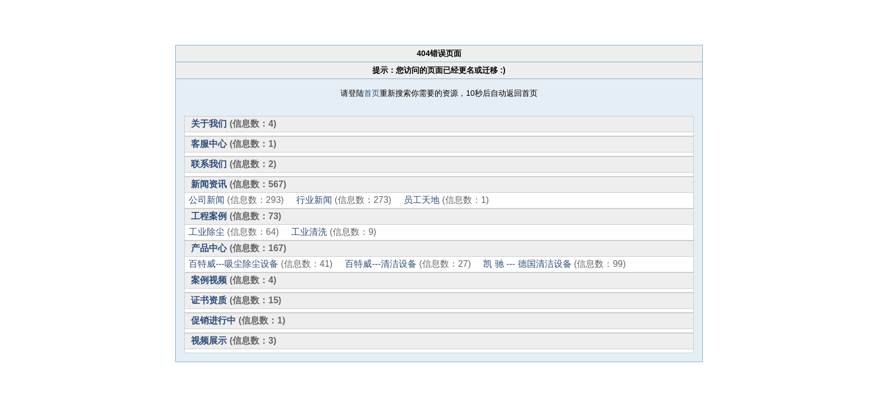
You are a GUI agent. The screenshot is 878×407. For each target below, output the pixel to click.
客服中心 (209, 144)
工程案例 (209, 216)
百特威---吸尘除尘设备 (233, 264)
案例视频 (209, 280)
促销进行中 (213, 320)
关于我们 (209, 123)
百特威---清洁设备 (381, 264)
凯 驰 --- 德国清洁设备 (527, 264)
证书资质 (209, 300)
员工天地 (422, 200)
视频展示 (209, 340)
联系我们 (209, 164)
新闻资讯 (209, 184)
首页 (372, 93)
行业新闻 (314, 200)
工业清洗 (309, 232)
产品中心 (209, 248)
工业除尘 (207, 232)
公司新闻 (207, 200)
